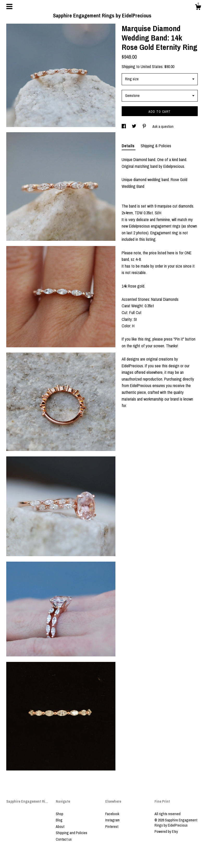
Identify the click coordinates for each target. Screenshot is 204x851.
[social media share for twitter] (134, 126)
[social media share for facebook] (124, 126)
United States (152, 66)
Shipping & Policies (156, 146)
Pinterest (111, 826)
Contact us (64, 839)
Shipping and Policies (71, 832)
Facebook (112, 814)
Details (128, 146)
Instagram (112, 820)
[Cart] (198, 8)
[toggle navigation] (9, 6)
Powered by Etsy (166, 831)
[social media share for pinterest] (144, 126)
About (60, 826)
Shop (59, 814)
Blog (59, 820)
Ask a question (163, 126)
